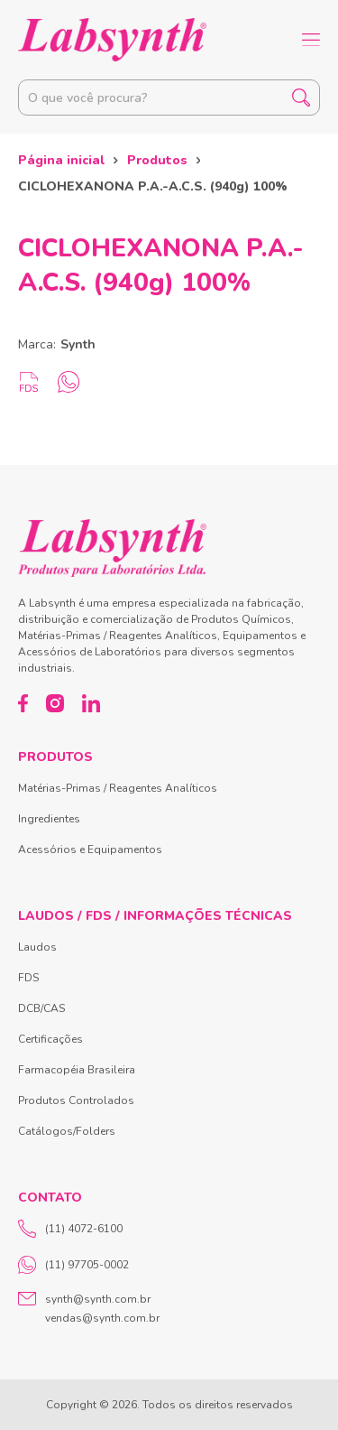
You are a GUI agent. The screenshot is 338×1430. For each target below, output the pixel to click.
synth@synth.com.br (98, 1299)
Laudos (37, 947)
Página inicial (61, 160)
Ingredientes (49, 819)
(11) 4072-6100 (70, 1229)
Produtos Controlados (76, 1100)
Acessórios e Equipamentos (90, 849)
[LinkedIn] (91, 703)
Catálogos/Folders (66, 1131)
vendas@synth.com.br (102, 1318)
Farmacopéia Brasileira (76, 1070)
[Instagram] (55, 703)
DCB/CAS (41, 1008)
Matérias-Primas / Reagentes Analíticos (117, 788)
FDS (28, 977)
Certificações (50, 1039)
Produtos (157, 160)
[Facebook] (23, 703)
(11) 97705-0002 (73, 1265)
